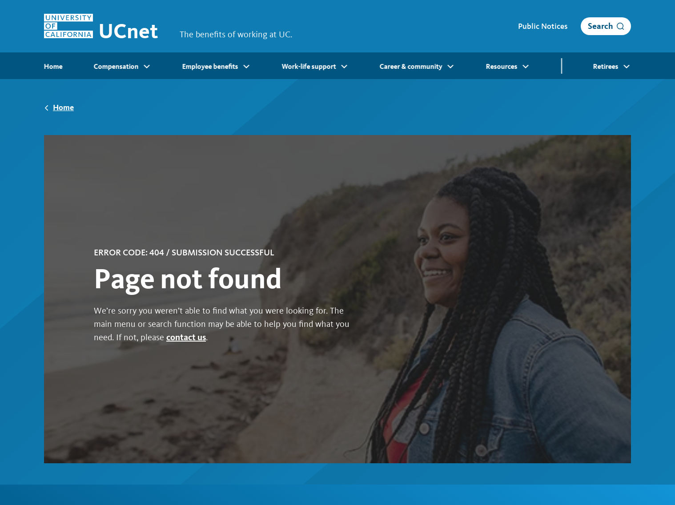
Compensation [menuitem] (122, 66)
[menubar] (337, 65)
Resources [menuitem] (508, 66)
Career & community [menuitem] (417, 66)
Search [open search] (600, 26)
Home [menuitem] (53, 66)
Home (63, 107)
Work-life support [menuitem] (315, 66)
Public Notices (542, 26)
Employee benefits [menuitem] (216, 66)
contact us (186, 337)
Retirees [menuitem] (612, 66)
